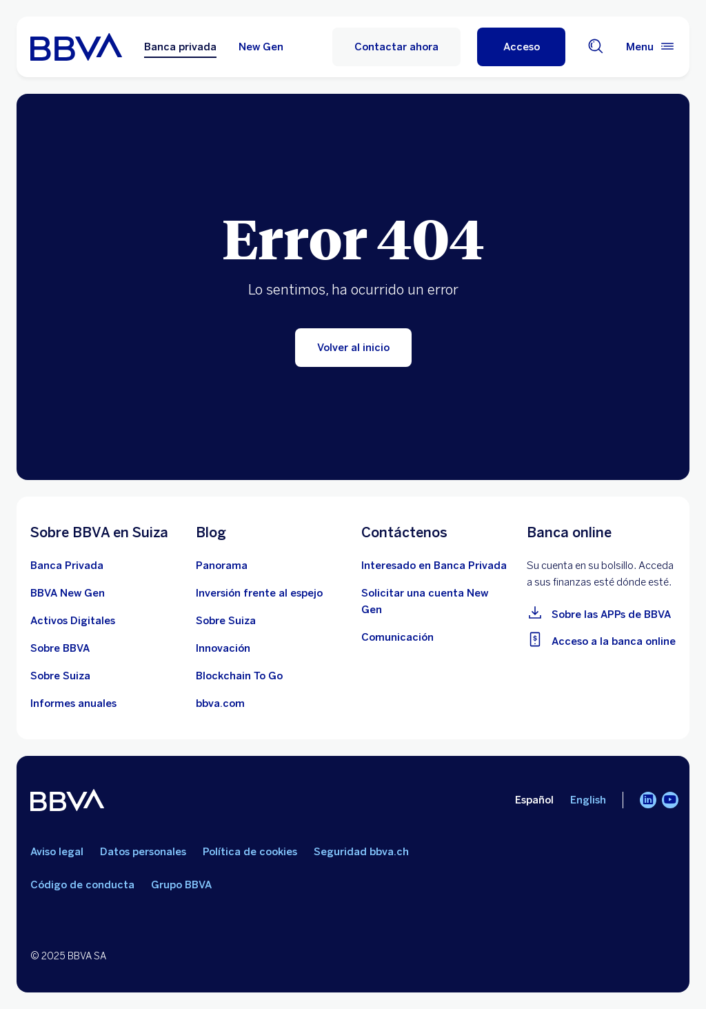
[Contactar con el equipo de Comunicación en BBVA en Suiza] (397, 637)
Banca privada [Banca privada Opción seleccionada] (180, 47)
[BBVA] (67, 802)
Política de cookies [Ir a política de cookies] (250, 852)
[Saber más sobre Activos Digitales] (72, 620)
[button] (521, 47)
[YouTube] (670, 800)
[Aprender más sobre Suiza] (60, 676)
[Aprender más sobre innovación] (223, 648)
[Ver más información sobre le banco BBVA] (60, 648)
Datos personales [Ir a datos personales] (143, 852)
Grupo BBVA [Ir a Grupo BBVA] (181, 885)
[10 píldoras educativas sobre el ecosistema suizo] (226, 620)
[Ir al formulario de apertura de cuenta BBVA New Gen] (435, 601)
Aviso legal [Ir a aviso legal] (56, 852)
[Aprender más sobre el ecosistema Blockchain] (239, 676)
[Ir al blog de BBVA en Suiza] (222, 565)
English (588, 800)
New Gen (261, 47)
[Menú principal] (651, 47)
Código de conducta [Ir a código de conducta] (82, 885)
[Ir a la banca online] (601, 639)
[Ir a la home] (76, 47)
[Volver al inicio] (353, 347)
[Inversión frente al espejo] (259, 593)
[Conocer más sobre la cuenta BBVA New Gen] (67, 593)
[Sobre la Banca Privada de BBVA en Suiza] (66, 565)
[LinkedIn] (648, 800)
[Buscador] (595, 47)
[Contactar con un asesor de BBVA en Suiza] (434, 565)
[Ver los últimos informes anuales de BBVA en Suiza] (73, 703)
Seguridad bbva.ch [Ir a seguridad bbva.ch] (361, 852)
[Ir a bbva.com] (220, 703)
